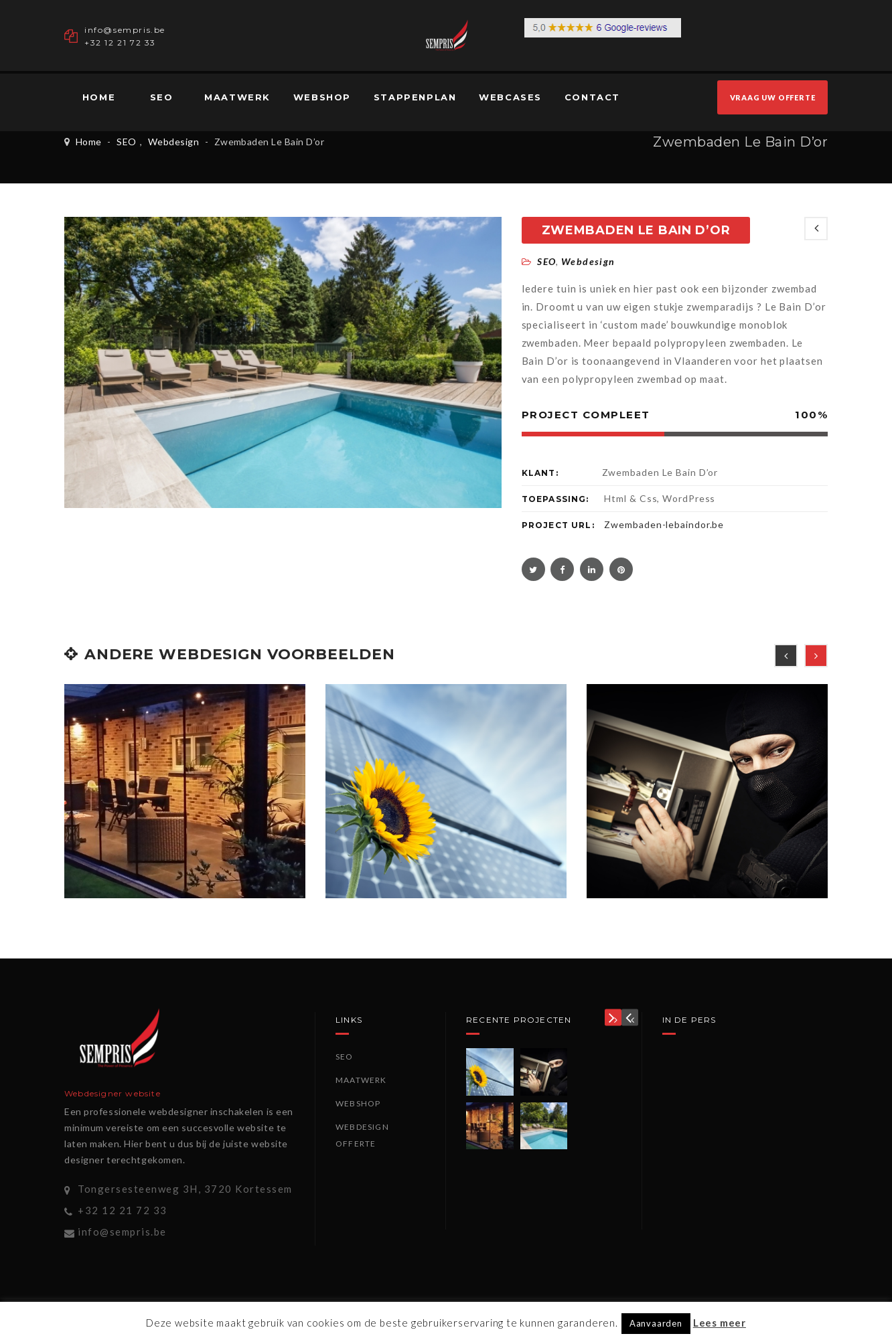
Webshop (322, 97)
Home (98, 97)
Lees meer (719, 1323)
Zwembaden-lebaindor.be (664, 524)
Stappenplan (415, 97)
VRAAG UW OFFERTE (773, 97)
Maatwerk (237, 97)
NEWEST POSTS (816, 228)
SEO (161, 97)
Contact (592, 97)
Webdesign (173, 141)
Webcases (510, 97)
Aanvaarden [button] (655, 1323)
